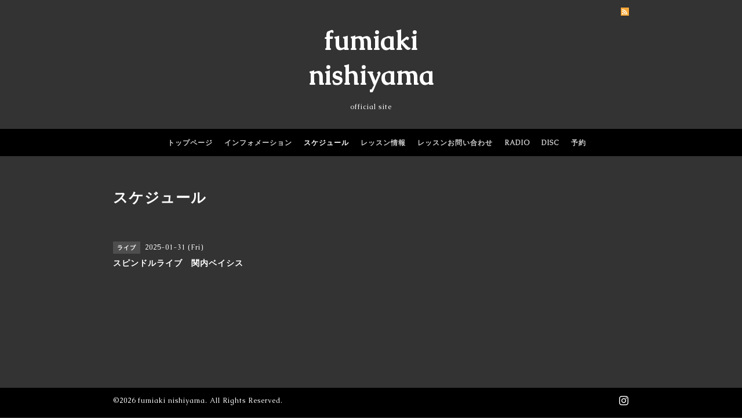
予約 (578, 142)
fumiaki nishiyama (171, 400)
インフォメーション (258, 142)
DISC (550, 142)
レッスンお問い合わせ (455, 142)
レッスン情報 (383, 142)
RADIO (517, 142)
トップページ (190, 142)
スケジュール (326, 142)
